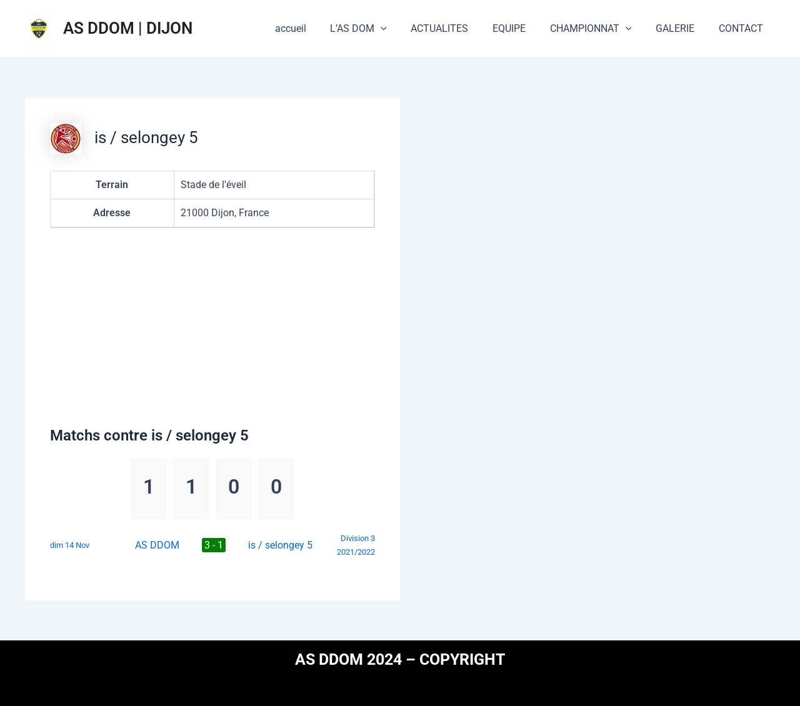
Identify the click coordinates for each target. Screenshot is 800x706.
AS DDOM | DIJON (127, 28)
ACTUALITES (458, 28)
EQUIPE (523, 28)
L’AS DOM (381, 29)
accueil (317, 28)
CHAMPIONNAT (601, 29)
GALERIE (681, 28)
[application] (404, 29)
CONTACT (743, 28)
